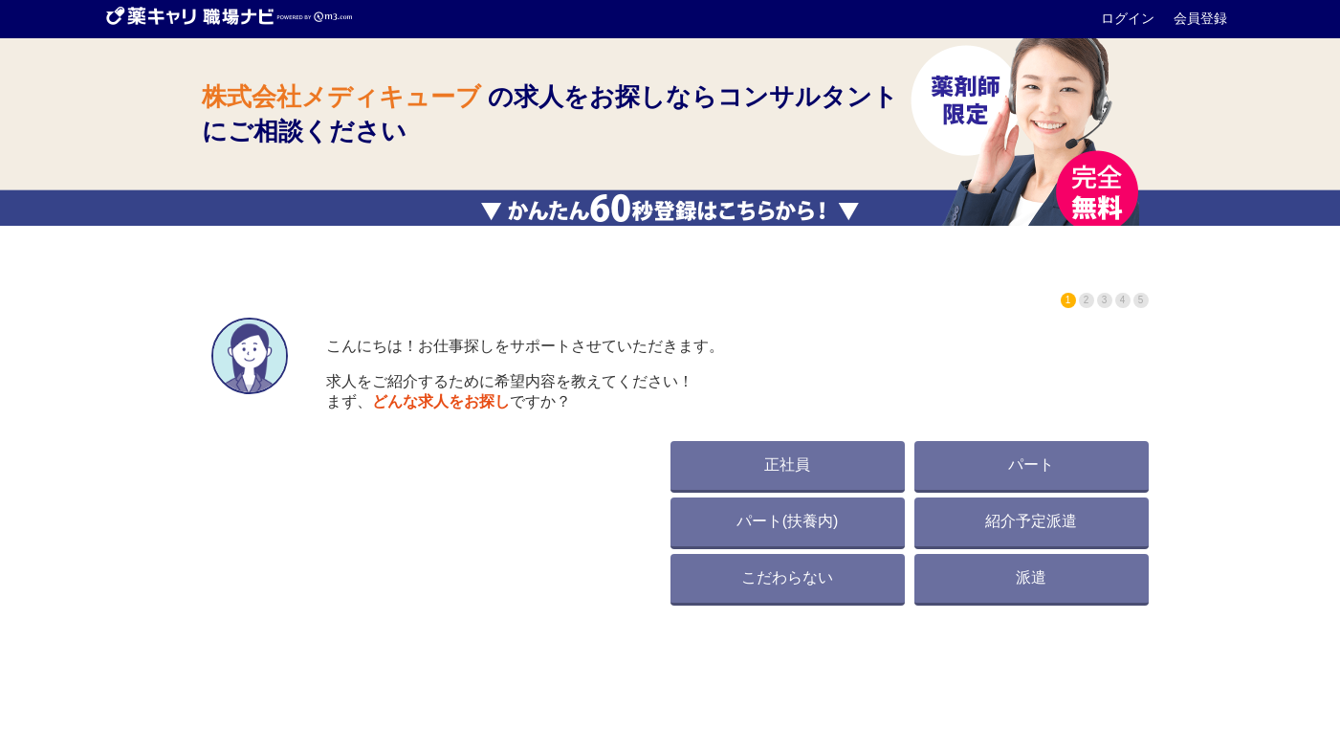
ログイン (1129, 18)
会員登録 (1200, 18)
